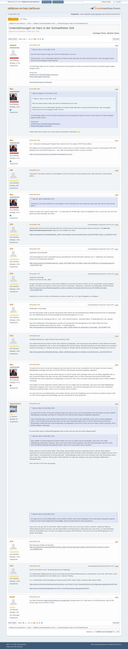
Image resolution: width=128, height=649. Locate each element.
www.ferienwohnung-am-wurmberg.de (40, 82)
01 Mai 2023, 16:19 (34, 566)
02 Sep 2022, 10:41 (34, 304)
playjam (13, 45)
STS (11, 224)
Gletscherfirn (15, 404)
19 (38, 39)
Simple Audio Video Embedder (14, 646)
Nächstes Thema (113, 33)
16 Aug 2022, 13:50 (34, 224)
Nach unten (13, 39)
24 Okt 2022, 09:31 (34, 364)
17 (32, 39)
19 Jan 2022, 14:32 (34, 45)
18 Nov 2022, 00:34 (34, 541)
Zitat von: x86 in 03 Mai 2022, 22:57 (43, 199)
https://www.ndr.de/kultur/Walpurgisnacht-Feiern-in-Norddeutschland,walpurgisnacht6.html (59, 588)
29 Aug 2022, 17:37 (34, 273)
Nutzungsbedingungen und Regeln (104, 644)
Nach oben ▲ (118, 644)
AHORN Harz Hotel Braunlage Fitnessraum (44, 75)
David (12, 597)
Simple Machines (21, 644)
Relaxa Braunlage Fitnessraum (40, 77)
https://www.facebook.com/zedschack (57, 600)
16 (30, 39)
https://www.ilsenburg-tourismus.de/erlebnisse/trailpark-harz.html (51, 154)
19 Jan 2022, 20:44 (34, 89)
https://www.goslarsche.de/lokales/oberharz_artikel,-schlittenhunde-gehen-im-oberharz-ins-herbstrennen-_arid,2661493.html (71, 352)
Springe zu (89, 631)
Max (11, 89)
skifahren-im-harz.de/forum (24, 8)
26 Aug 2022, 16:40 (34, 249)
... (28, 39)
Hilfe (92, 644)
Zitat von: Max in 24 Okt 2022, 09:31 (44, 408)
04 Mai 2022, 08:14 (34, 194)
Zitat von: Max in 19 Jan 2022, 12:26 (44, 49)
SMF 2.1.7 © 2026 (11, 644)
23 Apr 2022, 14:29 (34, 140)
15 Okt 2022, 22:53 (34, 335)
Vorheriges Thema (99, 33)
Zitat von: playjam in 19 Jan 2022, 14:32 (45, 93)
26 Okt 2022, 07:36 (34, 403)
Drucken (116, 39)
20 (40, 39)
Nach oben (12, 623)
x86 (11, 170)
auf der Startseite (96, 14)
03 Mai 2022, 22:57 (34, 170)
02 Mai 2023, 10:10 (34, 597)
